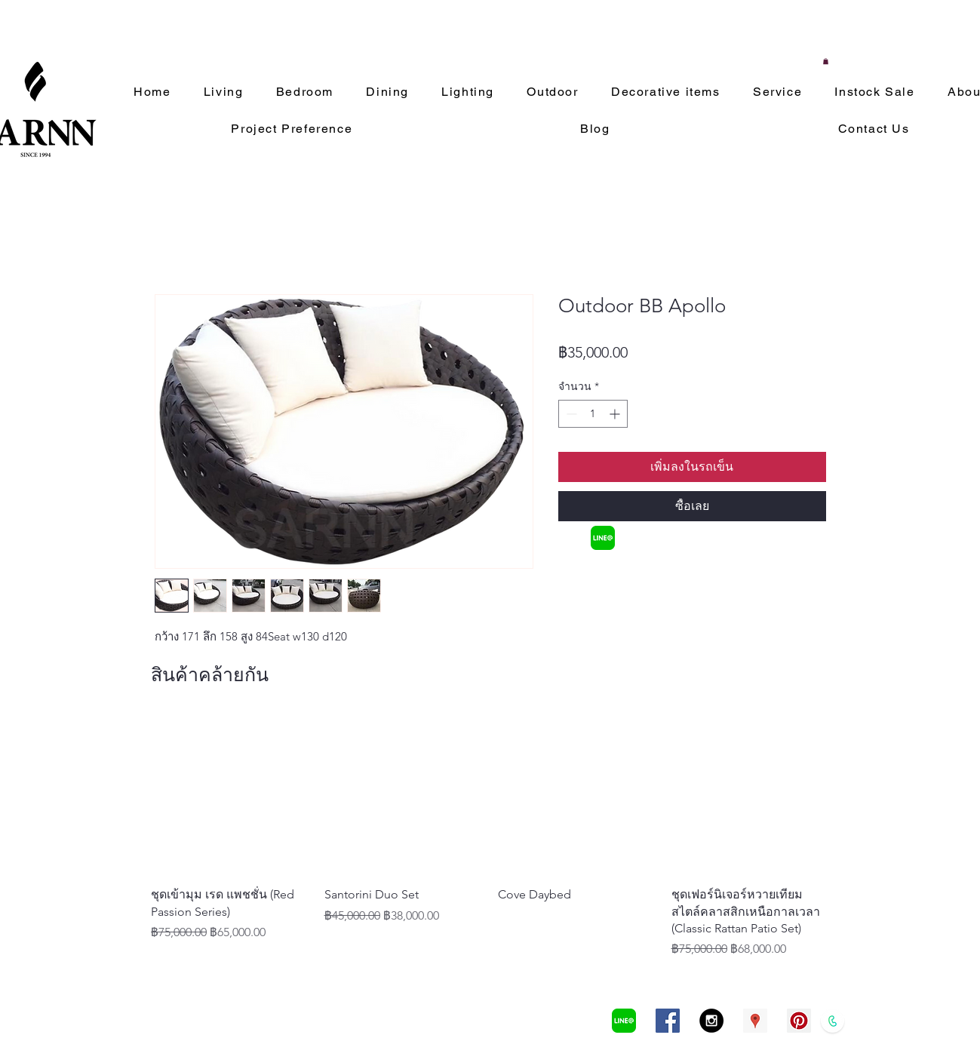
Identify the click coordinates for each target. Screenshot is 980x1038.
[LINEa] (603, 538)
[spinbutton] (593, 414)
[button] (825, 61)
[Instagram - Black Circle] (711, 1021)
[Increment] (616, 414)
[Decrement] (570, 414)
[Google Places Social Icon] (755, 1021)
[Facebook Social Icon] (668, 1021)
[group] (490, 837)
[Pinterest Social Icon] (799, 1021)
